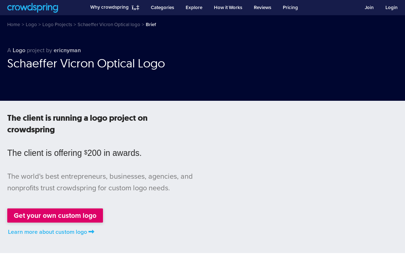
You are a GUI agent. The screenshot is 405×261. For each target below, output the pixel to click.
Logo (20, 50)
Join (369, 8)
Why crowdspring (109, 7)
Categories (162, 8)
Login (391, 8)
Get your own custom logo (55, 215)
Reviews (262, 8)
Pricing (290, 8)
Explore (194, 8)
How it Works (228, 8)
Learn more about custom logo (51, 232)
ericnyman (67, 50)
